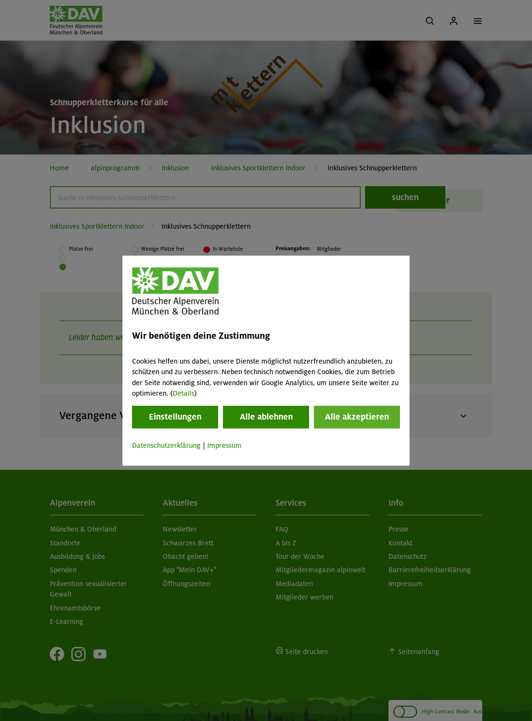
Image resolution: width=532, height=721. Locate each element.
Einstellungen (175, 417)
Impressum (224, 446)
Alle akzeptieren (357, 417)
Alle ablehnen (266, 417)
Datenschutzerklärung (166, 446)
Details (183, 393)
